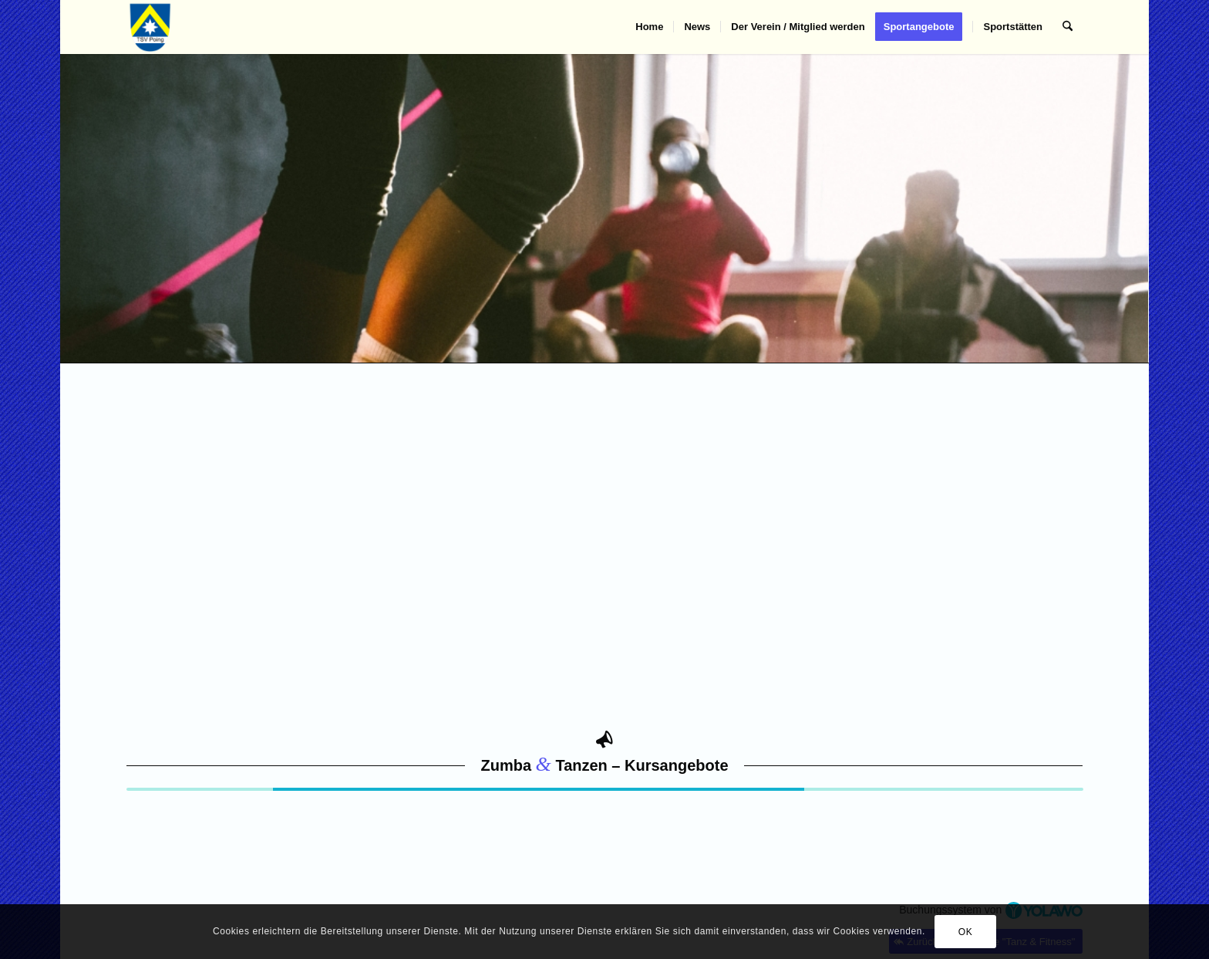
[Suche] (1067, 27)
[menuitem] (649, 27)
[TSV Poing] (150, 27)
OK (965, 932)
